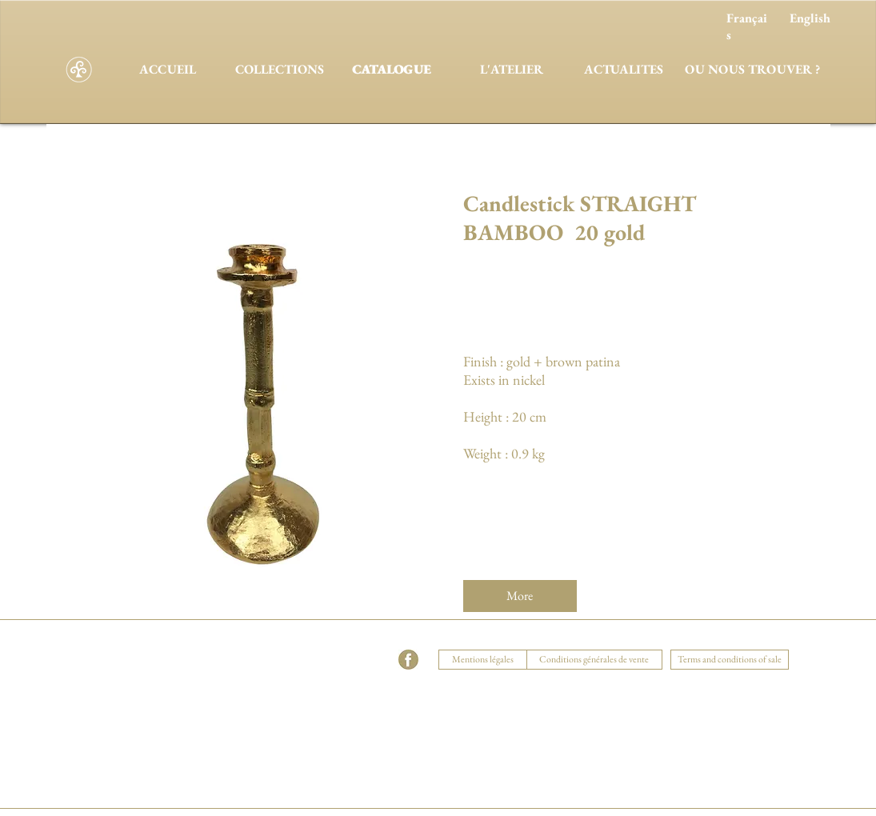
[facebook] (408, 660)
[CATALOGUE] (392, 70)
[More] (520, 596)
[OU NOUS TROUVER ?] (752, 70)
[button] (295, 640)
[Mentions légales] (483, 660)
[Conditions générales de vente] (594, 660)
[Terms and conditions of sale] (729, 660)
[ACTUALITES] (624, 70)
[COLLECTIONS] (280, 70)
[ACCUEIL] (168, 70)
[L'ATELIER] (512, 70)
